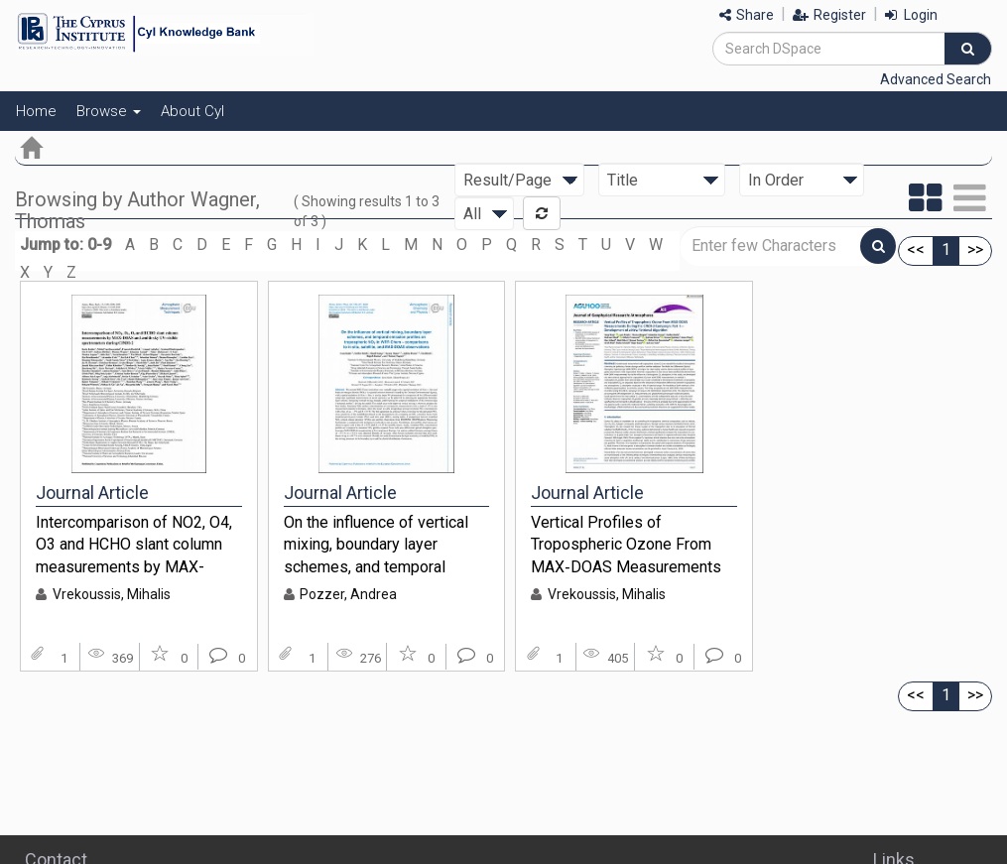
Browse (108, 111)
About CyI (192, 111)
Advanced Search (935, 79)
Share (746, 15)
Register (829, 15)
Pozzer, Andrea (348, 594)
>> (975, 249)
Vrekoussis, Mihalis (112, 594)
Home (36, 111)
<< (916, 249)
